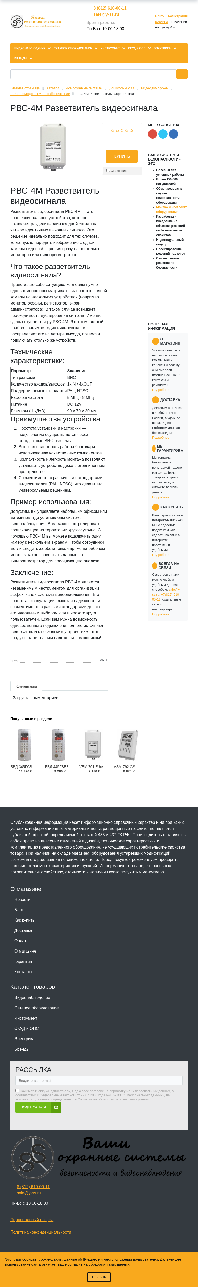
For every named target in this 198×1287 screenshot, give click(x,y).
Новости (22, 899)
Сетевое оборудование (36, 1008)
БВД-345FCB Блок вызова (32, 767)
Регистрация (178, 16)
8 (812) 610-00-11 (109, 8)
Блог (18, 910)
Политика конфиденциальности (40, 1232)
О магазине (25, 951)
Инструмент (25, 1018)
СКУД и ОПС (26, 1028)
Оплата (21, 941)
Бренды (21, 1049)
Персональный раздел (31, 1220)
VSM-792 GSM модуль (132, 767)
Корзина (161, 22)
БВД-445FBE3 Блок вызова (67, 767)
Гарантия (23, 961)
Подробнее (160, 390)
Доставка (23, 930)
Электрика (24, 1039)
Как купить (24, 920)
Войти (159, 16)
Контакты (23, 972)
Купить (122, 156)
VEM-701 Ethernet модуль (100, 767)
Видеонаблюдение (32, 997)
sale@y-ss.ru (106, 14)
